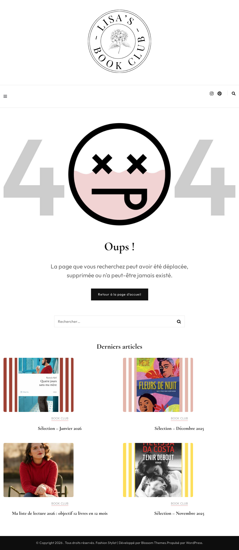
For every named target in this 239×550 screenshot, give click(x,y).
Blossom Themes (153, 543)
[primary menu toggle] (6, 96)
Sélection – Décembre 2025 (179, 428)
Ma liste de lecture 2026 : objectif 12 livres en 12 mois (59, 513)
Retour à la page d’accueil (119, 294)
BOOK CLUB (59, 418)
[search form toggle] (233, 93)
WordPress (194, 543)
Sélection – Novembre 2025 (179, 513)
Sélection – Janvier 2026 (60, 428)
